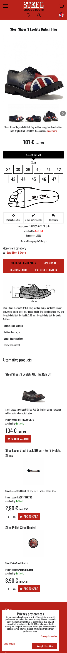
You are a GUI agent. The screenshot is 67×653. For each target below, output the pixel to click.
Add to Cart (29, 516)
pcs (10, 516)
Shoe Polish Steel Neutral (20, 527)
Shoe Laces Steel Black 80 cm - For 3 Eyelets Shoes (33, 453)
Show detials (9, 643)
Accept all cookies (45, 646)
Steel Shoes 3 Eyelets (16, 252)
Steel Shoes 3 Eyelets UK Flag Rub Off (28, 374)
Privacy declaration (49, 636)
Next (63, 113)
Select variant (18, 439)
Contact (8, 609)
